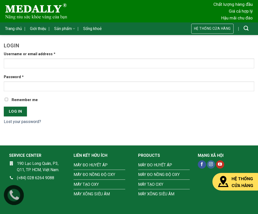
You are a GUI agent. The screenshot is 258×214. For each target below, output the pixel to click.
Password (14, 77)
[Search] (246, 28)
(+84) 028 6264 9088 (35, 177)
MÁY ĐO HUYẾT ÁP (91, 165)
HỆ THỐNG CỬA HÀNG (235, 181)
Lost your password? (22, 121)
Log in (15, 111)
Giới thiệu (38, 28)
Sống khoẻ (92, 28)
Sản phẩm (64, 28)
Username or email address (29, 54)
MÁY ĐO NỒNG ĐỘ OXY (94, 174)
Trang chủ (13, 28)
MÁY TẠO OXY (86, 184)
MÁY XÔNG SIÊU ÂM (92, 194)
